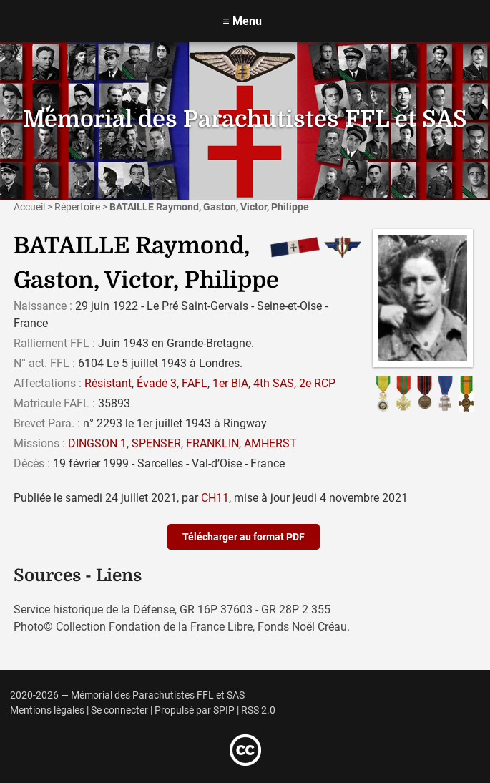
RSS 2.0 (258, 710)
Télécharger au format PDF (243, 537)
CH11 (215, 498)
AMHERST (270, 443)
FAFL (194, 383)
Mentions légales (47, 710)
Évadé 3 (157, 383)
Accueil (29, 207)
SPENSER (156, 443)
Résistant (108, 383)
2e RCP (317, 383)
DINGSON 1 (97, 443)
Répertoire (77, 207)
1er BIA (230, 383)
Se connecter (119, 710)
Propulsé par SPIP (195, 710)
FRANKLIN (212, 443)
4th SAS (273, 383)
